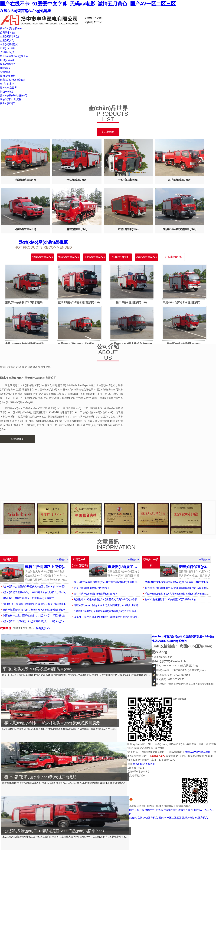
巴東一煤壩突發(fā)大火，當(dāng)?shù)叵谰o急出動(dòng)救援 (38, 609)
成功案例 (162, 641)
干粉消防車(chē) (94, 257)
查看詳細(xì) (17, 438)
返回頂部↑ (186, 759)
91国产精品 (201, 817)
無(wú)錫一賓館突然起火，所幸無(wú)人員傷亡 (28, 598)
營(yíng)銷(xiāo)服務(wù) (13, 95)
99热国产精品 (150, 817)
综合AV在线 (135, 817)
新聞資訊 (5, 67)
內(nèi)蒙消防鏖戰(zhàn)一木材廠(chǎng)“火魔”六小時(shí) (34, 592)
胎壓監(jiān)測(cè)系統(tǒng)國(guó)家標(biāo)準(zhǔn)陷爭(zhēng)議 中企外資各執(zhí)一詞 (124, 611)
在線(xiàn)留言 (12, 11)
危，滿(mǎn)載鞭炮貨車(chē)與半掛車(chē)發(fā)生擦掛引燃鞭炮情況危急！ (115, 582)
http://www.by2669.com (197, 751)
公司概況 (182, 636)
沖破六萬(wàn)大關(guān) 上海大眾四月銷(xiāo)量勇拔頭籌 (106, 605)
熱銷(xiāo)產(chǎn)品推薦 (43, 242)
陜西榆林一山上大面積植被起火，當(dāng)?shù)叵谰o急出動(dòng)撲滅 (42, 615)
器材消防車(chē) (146, 257)
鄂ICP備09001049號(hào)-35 (197, 755)
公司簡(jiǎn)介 (7, 32)
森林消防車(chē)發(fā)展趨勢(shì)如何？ (95, 593)
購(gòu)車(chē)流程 (10, 99)
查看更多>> (62, 559)
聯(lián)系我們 (7, 64)
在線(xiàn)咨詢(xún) (162, 657)
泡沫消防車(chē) (68, 257)
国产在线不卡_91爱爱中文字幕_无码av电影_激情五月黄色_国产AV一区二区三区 (88, 4)
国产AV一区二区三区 (170, 817)
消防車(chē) (6, 91)
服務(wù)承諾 (7, 60)
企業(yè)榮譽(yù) (9, 44)
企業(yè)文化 (7, 40)
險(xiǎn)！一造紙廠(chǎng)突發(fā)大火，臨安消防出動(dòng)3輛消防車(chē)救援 (47, 603)
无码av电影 (188, 817)
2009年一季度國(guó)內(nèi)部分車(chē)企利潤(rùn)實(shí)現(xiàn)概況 (112, 616)
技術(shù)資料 (7, 75)
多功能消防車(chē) (120, 258)
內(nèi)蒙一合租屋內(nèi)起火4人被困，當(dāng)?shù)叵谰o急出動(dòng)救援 (45, 586)
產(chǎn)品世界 (8, 87)
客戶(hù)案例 (7, 83)
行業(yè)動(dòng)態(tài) (12, 79)
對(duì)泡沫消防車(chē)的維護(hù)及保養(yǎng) (170, 599)
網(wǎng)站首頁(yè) (11, 28)
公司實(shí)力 (7, 52)
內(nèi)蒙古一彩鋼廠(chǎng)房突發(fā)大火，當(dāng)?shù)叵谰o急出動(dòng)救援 (48, 621)
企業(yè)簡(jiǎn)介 (9, 36)
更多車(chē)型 (173, 256)
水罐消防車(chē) (42, 257)
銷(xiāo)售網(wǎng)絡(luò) (14, 56)
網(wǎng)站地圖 (38, 11)
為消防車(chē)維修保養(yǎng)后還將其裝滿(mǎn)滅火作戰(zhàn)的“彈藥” (113, 599)
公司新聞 (5, 71)
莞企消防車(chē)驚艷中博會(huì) (91, 587)
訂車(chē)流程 (7, 48)
